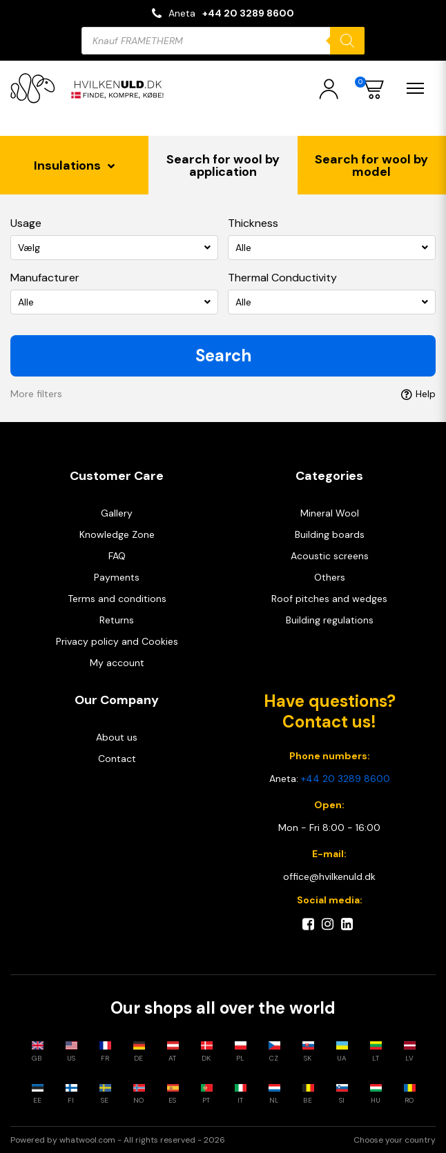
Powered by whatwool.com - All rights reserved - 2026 (117, 1139)
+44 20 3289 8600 (248, 13)
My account (117, 662)
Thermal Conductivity (282, 277)
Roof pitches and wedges (329, 598)
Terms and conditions (117, 598)
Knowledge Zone (117, 534)
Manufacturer (44, 277)
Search (223, 355)
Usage (25, 223)
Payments (116, 577)
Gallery (117, 513)
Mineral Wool (329, 513)
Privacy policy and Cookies (117, 641)
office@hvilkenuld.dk (329, 876)
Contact (117, 758)
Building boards (330, 534)
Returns (116, 620)
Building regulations (330, 620)
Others (329, 577)
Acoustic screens (330, 556)
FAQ (117, 556)
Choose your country (394, 1139)
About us (116, 737)
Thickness (253, 223)
